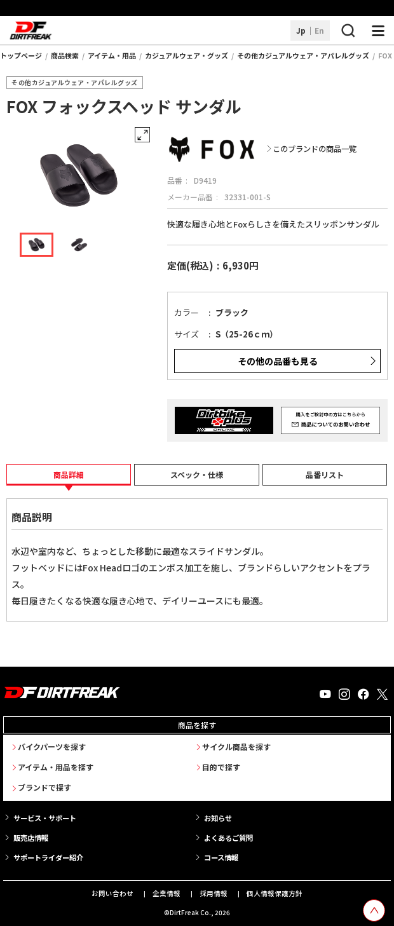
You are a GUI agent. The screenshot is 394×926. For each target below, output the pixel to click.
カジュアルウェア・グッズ (186, 55)
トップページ (21, 55)
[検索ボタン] (347, 30)
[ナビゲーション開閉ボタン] (378, 30)
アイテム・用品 (112, 55)
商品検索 (65, 55)
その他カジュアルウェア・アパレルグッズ (303, 55)
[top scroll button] (374, 910)
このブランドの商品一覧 (315, 149)
